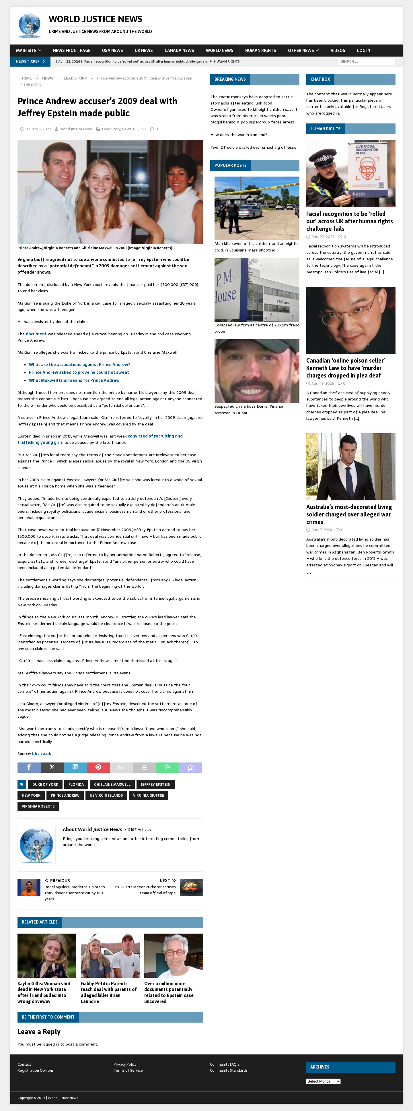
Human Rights (260, 50)
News (47, 78)
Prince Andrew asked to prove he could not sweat (79, 372)
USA (143, 129)
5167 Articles (140, 830)
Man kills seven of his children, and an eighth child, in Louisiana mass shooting (256, 246)
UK (135, 129)
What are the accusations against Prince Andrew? (79, 364)
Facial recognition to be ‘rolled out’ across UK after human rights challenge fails (349, 221)
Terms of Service (128, 1070)
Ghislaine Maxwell (112, 784)
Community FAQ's (224, 1064)
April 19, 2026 (322, 383)
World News (219, 50)
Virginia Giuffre (148, 795)
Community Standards (229, 1070)
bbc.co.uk (41, 753)
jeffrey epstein (155, 784)
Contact (24, 1064)
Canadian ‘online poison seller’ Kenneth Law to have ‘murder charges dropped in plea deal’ (345, 368)
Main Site (26, 50)
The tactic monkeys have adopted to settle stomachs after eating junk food (252, 100)
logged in (50, 1044)
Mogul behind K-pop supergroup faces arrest (252, 122)
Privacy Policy (125, 1064)
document (36, 334)
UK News (144, 50)
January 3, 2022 (38, 129)
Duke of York (45, 784)
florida (76, 784)
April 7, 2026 (321, 530)
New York (31, 795)
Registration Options (35, 1070)
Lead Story (111, 129)
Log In (363, 50)
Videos (338, 50)
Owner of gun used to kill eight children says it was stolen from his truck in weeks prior (254, 112)
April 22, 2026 (323, 237)
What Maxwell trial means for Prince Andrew (74, 380)
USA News (112, 50)
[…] (381, 272)
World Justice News (76, 129)
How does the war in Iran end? (239, 134)
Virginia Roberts (38, 806)
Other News (301, 50)
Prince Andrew (65, 795)
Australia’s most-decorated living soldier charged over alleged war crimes (349, 514)
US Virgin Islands (106, 795)
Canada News (179, 50)
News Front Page (71, 50)
